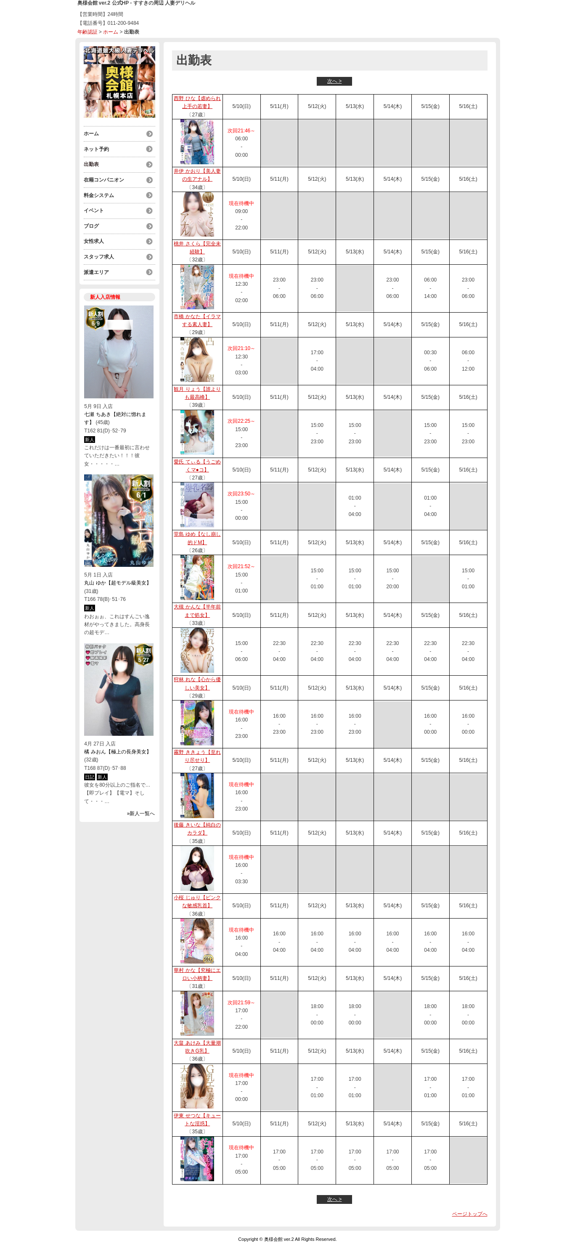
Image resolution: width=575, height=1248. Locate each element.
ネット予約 (96, 149)
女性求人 (94, 239)
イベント (94, 209)
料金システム (99, 194)
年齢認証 (87, 32)
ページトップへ (470, 1214)
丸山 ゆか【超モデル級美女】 (117, 580)
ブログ (91, 224)
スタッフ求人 (99, 255)
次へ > (334, 81)
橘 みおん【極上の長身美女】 (117, 749)
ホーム (110, 32)
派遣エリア (96, 270)
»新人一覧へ (141, 811)
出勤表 (91, 164)
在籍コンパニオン (104, 179)
